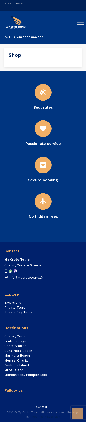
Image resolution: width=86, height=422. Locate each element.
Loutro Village (15, 341)
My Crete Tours (13, 3)
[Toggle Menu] (80, 23)
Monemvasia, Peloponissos (25, 375)
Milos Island (13, 370)
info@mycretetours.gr (26, 277)
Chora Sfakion (15, 346)
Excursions (12, 303)
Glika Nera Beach (18, 351)
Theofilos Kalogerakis (45, 416)
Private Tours (14, 307)
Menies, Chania (16, 360)
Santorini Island (16, 365)
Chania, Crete (15, 336)
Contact (9, 7)
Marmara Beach (17, 355)
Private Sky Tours (18, 312)
